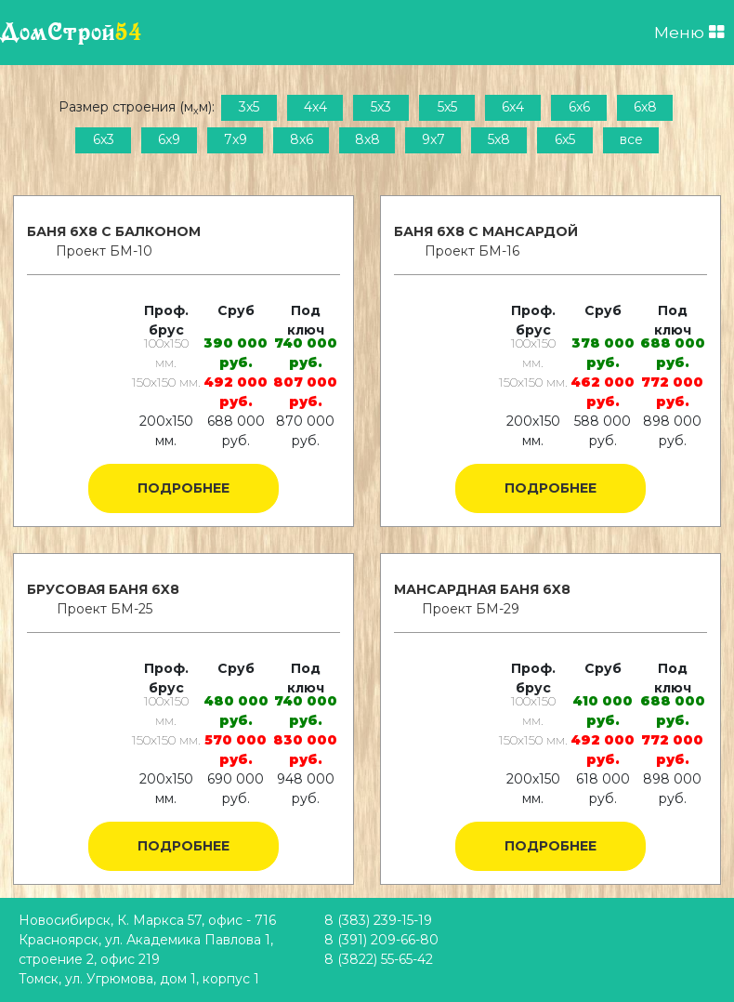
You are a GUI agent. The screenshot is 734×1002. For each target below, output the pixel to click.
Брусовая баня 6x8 (103, 589)
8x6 (301, 139)
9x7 (433, 139)
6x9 (169, 139)
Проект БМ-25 (104, 608)
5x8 (499, 139)
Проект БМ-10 (104, 251)
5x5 (447, 107)
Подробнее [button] (183, 488)
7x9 (235, 139)
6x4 (513, 107)
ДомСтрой (71, 32)
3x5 (249, 107)
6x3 (103, 139)
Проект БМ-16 (472, 251)
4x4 (315, 107)
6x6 (579, 107)
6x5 (565, 139)
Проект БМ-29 (470, 608)
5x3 (381, 107)
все (631, 139)
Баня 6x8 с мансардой (486, 231)
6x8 (645, 107)
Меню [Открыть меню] (689, 32)
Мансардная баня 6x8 (482, 589)
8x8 (367, 139)
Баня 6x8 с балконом (114, 231)
